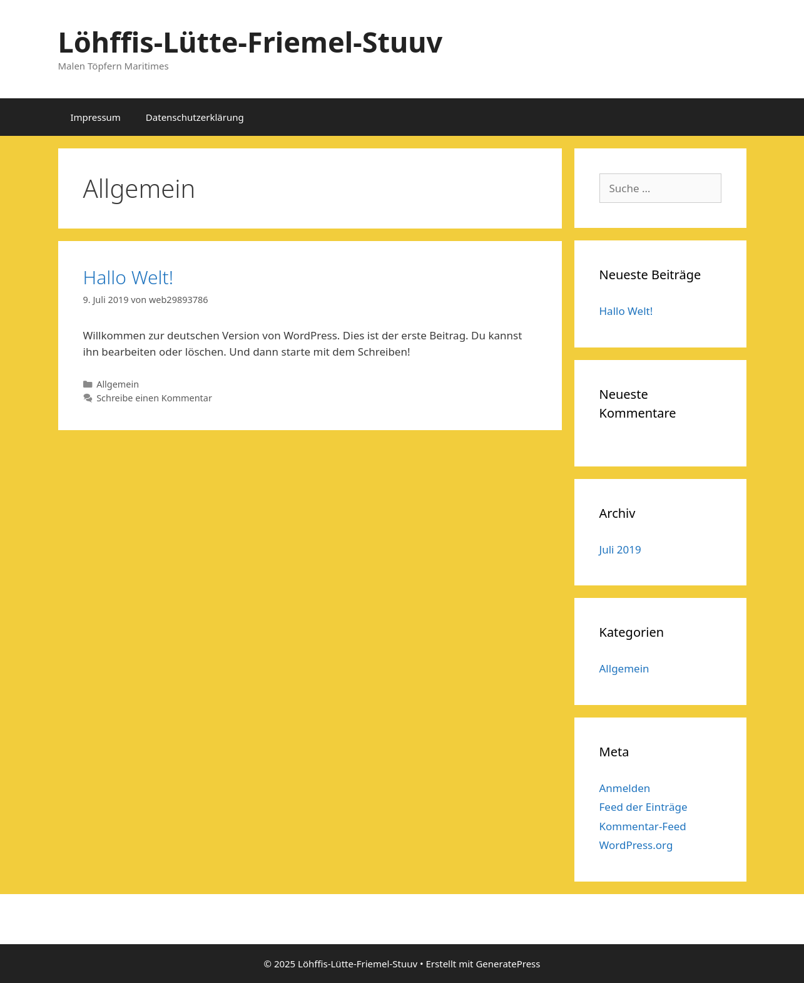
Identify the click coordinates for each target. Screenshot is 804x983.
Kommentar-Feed (642, 826)
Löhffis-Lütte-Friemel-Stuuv (250, 42)
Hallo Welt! (128, 277)
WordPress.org (636, 845)
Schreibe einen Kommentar (154, 398)
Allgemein (117, 384)
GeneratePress (508, 963)
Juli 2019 (620, 549)
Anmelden (625, 788)
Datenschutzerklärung (195, 117)
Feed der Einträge (643, 807)
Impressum (96, 117)
